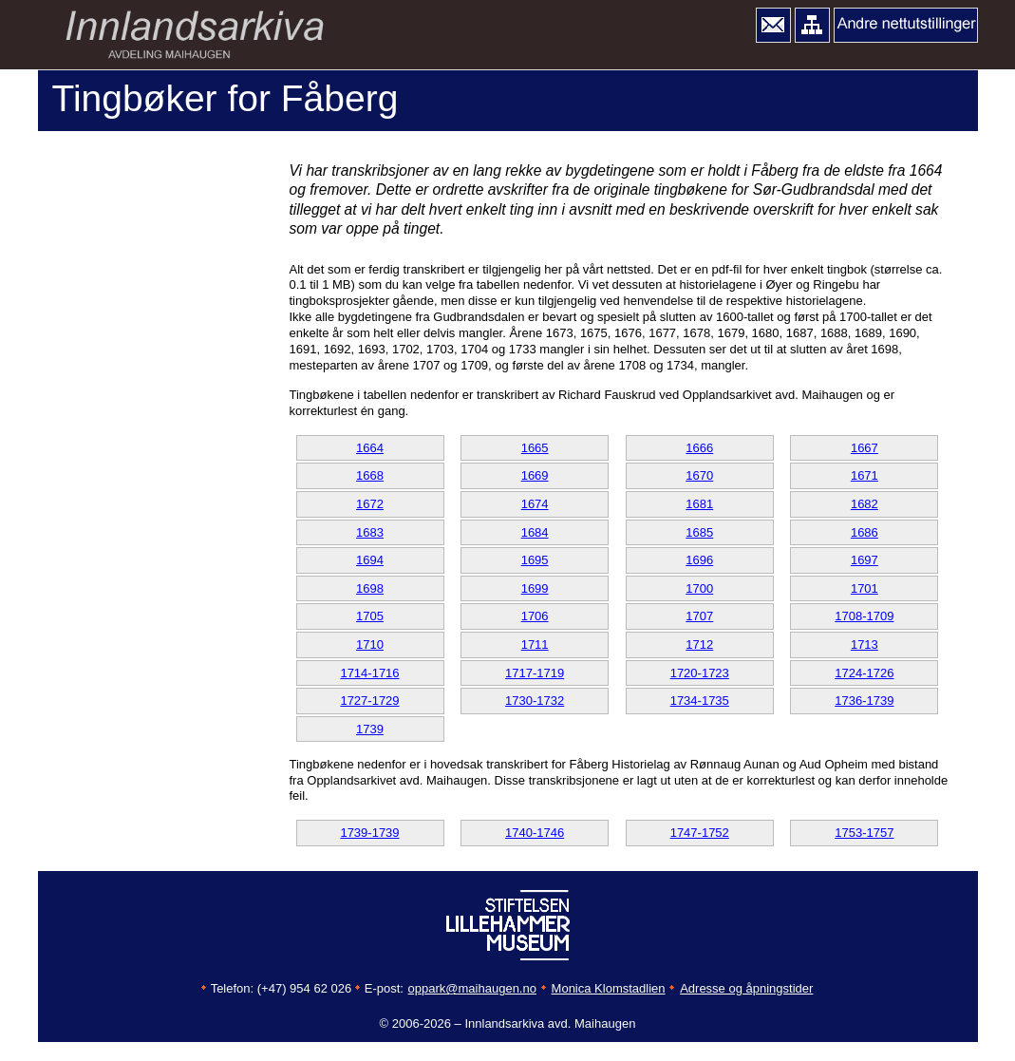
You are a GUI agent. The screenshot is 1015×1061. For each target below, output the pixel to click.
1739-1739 (369, 832)
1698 (370, 588)
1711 (535, 644)
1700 (699, 588)
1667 (864, 448)
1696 (699, 560)
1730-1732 (534, 700)
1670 (699, 475)
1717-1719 (534, 673)
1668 (370, 475)
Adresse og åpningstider (746, 988)
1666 (699, 448)
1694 (370, 560)
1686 (864, 532)
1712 (699, 644)
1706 (535, 616)
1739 (370, 729)
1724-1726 (864, 673)
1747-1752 (699, 832)
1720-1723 (699, 673)
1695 (535, 560)
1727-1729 (369, 700)
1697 (864, 560)
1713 (864, 644)
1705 (370, 616)
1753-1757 (864, 832)
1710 (370, 644)
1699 (535, 588)
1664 (370, 448)
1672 (370, 504)
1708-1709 (864, 616)
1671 (864, 475)
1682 (864, 504)
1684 (535, 532)
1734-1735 (699, 700)
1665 (535, 448)
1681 (699, 504)
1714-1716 (369, 673)
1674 (535, 504)
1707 (699, 616)
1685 (699, 532)
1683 (370, 532)
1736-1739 (864, 700)
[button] (773, 25)
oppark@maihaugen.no (472, 988)
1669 (535, 475)
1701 (864, 588)
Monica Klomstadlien (609, 988)
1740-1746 (534, 832)
